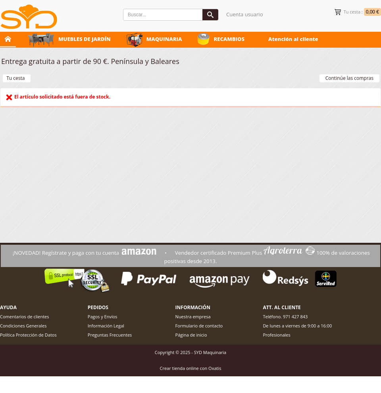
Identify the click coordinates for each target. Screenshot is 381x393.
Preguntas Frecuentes (110, 335)
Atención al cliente (293, 39)
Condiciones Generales (23, 326)
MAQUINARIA (164, 39)
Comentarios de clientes (24, 316)
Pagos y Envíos (102, 316)
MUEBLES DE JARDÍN (84, 39)
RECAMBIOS (229, 39)
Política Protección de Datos (28, 335)
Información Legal (106, 326)
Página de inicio (191, 335)
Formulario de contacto (199, 326)
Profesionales (276, 335)
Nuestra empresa (193, 316)
